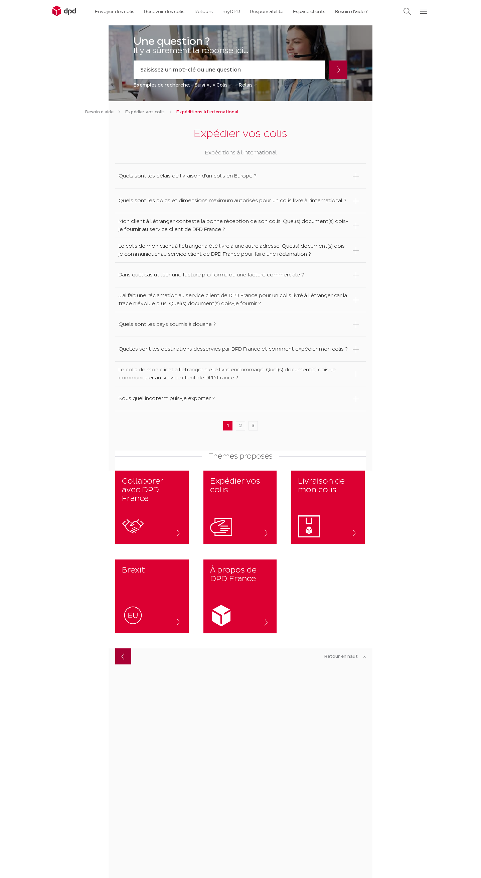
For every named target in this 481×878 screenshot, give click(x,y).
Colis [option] (221, 85)
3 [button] (253, 425)
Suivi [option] (200, 85)
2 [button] (240, 425)
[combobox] (229, 69)
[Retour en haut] (345, 656)
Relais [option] (246, 85)
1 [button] (228, 425)
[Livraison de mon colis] (328, 507)
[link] (99, 112)
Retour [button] (123, 656)
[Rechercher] (338, 69)
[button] (240, 176)
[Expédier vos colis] (240, 507)
